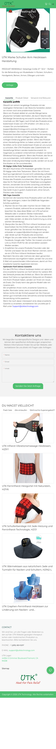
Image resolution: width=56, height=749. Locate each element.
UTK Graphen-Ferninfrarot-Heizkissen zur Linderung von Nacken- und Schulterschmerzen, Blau (25, 608)
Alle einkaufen (21, 410)
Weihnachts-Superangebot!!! (42, 410)
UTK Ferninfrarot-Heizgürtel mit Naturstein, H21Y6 (26, 488)
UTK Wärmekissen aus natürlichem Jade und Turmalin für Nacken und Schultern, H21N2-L (27, 568)
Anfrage (9, 85)
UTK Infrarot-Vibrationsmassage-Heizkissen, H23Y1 (26, 448)
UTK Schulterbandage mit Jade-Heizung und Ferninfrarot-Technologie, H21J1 (27, 528)
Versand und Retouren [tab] (41, 98)
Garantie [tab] (9, 98)
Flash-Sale (7, 410)
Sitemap (5, 668)
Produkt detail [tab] (22, 98)
